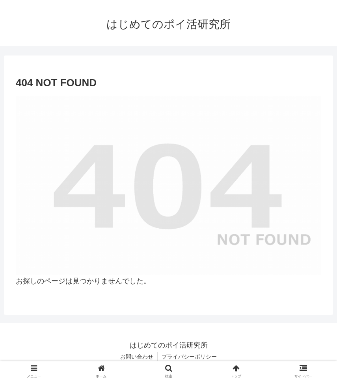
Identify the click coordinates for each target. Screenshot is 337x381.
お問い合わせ (136, 356)
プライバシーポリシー (189, 356)
